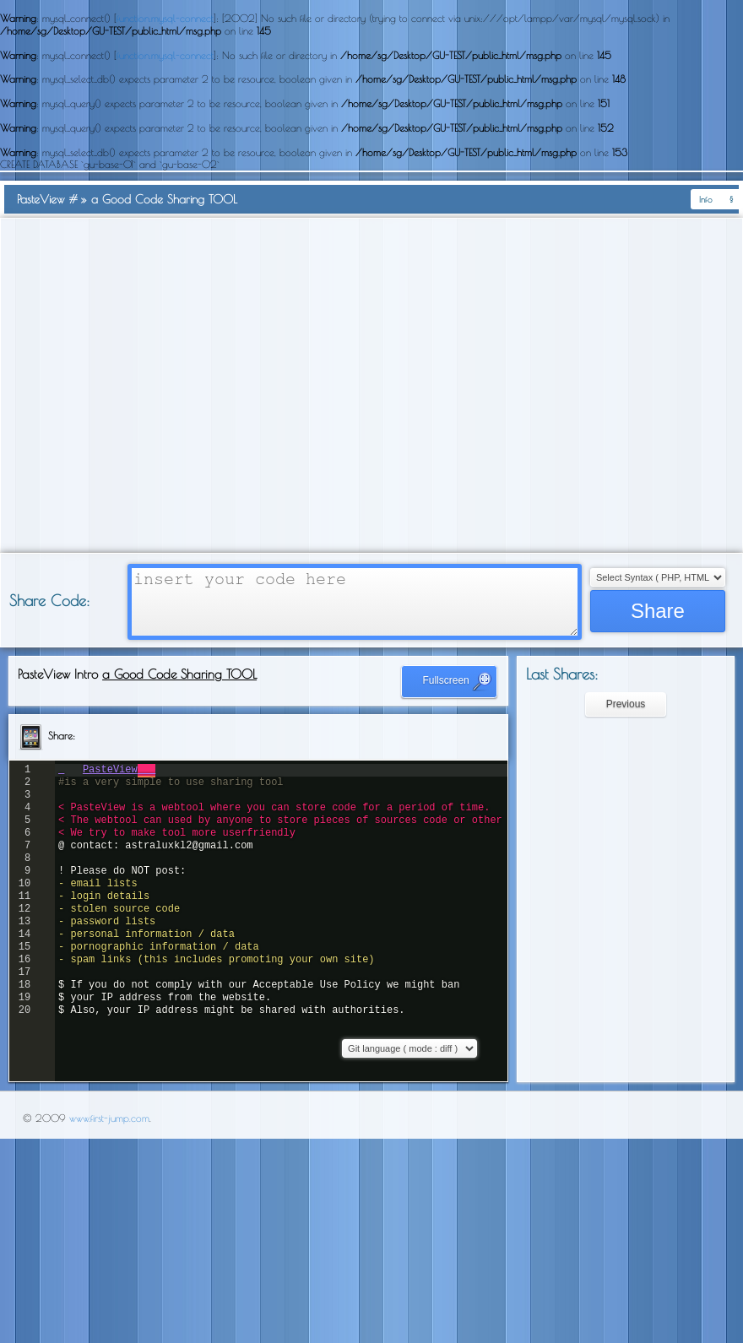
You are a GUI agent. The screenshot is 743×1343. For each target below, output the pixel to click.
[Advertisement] (158, 385)
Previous (626, 704)
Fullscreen (457, 681)
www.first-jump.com (109, 1118)
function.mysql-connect (165, 18)
